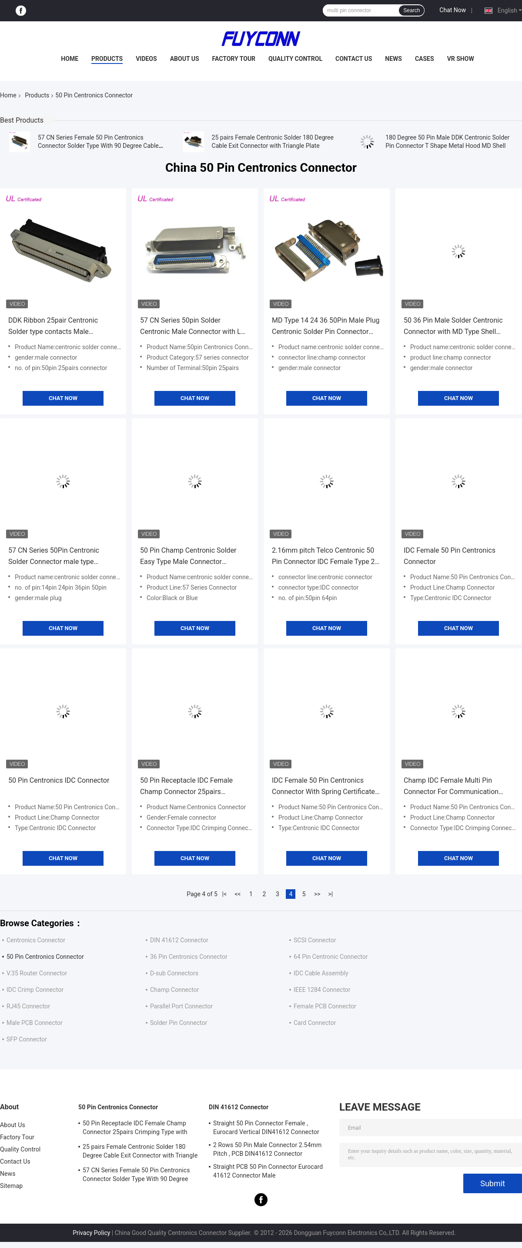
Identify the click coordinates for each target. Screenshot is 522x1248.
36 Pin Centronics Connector (189, 956)
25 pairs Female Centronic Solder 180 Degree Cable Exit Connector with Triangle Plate (140, 1152)
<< (237, 894)
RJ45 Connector (28, 1006)
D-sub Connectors (174, 973)
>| (330, 894)
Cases (424, 58)
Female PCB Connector (325, 1006)
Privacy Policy (91, 1232)
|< (224, 894)
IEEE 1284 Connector (322, 989)
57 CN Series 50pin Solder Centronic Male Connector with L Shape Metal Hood (190, 326)
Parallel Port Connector (181, 1006)
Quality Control (295, 58)
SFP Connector (27, 1039)
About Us (184, 58)
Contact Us (353, 58)
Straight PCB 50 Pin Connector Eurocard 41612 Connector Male (268, 1171)
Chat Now (452, 10)
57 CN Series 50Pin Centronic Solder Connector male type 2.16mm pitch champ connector (57, 556)
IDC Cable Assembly (321, 973)
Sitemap (11, 1185)
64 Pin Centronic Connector (331, 956)
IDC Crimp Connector (35, 989)
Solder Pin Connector (178, 1022)
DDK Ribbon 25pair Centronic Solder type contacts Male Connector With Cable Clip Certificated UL (53, 326)
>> (317, 894)
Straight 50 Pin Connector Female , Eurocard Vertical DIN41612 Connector (266, 1127)
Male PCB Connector (35, 1022)
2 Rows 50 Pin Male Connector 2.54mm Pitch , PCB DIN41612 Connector (267, 1149)
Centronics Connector (36, 940)
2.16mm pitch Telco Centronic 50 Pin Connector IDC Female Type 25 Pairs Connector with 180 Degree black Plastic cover (325, 556)
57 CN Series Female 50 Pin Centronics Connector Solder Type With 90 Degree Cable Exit (98, 145)
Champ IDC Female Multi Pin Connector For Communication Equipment (451, 787)
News (393, 58)
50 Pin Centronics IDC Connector (58, 780)
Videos (146, 58)
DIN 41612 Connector (179, 940)
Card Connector (315, 1022)
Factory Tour (234, 58)
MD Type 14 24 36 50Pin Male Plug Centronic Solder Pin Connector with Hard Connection (326, 326)
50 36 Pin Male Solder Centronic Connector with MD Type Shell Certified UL (453, 326)
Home (69, 58)
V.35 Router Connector (37, 973)
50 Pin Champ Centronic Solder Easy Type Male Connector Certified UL (188, 556)
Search (411, 10)
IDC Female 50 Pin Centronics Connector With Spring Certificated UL (325, 787)
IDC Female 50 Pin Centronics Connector (449, 556)
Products (107, 58)
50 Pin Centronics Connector (45, 956)
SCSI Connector (315, 940)
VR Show (460, 58)
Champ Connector (174, 989)
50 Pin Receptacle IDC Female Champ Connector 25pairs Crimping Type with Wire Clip (186, 787)
